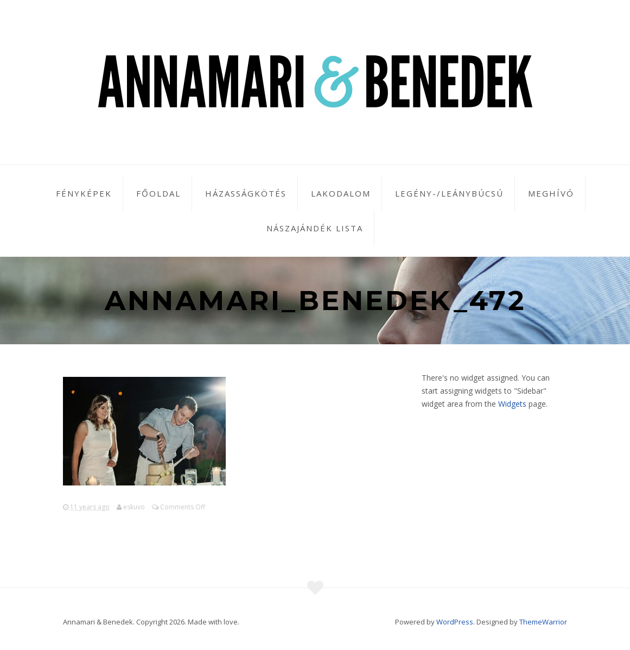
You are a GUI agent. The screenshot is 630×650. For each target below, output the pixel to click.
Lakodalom (341, 193)
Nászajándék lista (314, 228)
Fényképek (84, 193)
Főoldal (158, 193)
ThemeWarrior (543, 622)
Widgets (512, 404)
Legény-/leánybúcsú (449, 193)
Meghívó (551, 193)
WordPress (454, 622)
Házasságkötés (246, 193)
